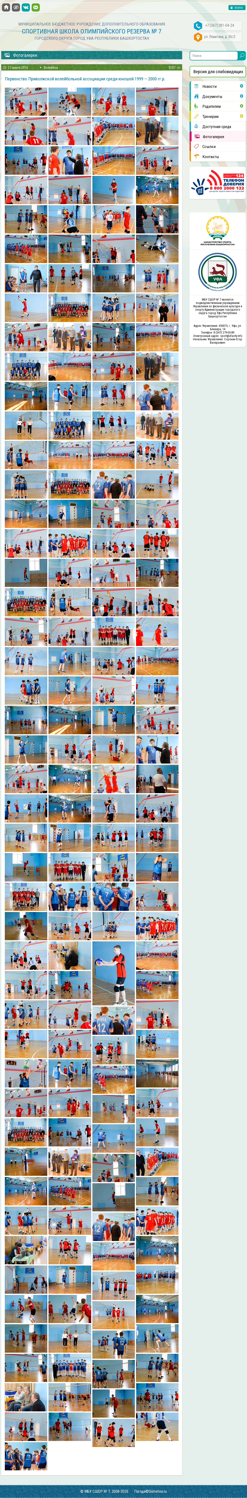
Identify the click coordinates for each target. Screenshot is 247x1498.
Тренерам (205, 116)
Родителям (206, 106)
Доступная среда (211, 126)
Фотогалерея (208, 136)
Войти (238, 7)
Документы (206, 96)
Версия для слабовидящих (218, 71)
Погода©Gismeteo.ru (150, 1491)
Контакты (205, 156)
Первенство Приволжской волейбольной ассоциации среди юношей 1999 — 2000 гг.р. (85, 79)
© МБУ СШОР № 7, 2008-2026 (104, 1491)
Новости (204, 86)
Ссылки (203, 146)
